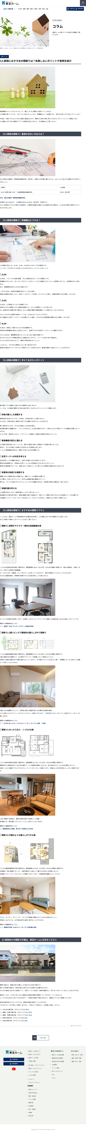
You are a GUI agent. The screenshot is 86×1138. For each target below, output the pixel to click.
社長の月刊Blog (32, 1093)
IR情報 (30, 1112)
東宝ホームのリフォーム (35, 1068)
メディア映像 (32, 1099)
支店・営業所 (32, 1109)
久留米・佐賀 (38, 9)
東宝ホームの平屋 (33, 1058)
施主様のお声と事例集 (58, 1061)
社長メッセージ (32, 1089)
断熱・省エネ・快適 (77, 1055)
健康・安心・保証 (76, 1061)
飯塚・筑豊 (30, 9)
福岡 (24, 9)
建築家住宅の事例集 (57, 1058)
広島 (48, 9)
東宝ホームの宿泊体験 (58, 1055)
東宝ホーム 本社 (4, 48)
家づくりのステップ (57, 1071)
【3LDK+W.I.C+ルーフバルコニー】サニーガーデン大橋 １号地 (24, 723)
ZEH (53, 1074)
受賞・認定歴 (32, 1096)
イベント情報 (55, 1068)
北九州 (20, 9)
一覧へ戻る (42, 1038)
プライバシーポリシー (34, 1082)
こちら (27, 1009)
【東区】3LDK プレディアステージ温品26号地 (18, 626)
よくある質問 (32, 1075)
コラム (10, 48)
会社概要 (30, 1106)
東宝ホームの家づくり (34, 1051)
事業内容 (30, 1102)
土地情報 (54, 1064)
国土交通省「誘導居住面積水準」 (15, 198)
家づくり (4, 56)
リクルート (31, 1079)
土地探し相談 (32, 1061)
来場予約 (67, 9)
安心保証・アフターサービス (36, 1065)
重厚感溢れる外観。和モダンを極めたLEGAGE (18, 829)
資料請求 (77, 9)
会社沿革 (30, 1116)
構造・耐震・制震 (76, 1058)
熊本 (44, 9)
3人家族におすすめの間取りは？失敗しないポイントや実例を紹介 (28, 48)
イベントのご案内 (33, 1072)
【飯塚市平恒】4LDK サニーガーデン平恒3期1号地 (19, 927)
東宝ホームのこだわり (34, 1054)
